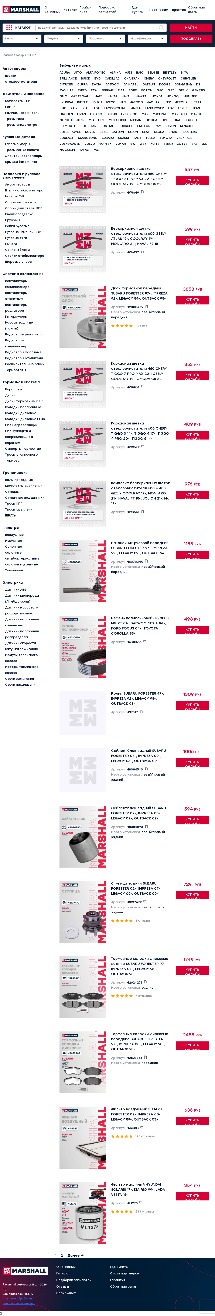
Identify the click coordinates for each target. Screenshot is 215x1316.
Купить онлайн (192, 181)
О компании (53, 10)
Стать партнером (125, 1273)
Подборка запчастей (107, 10)
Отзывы (62, 1286)
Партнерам (158, 10)
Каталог (70, 10)
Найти (191, 28)
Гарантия (178, 10)
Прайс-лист (85, 10)
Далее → (75, 1255)
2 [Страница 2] (62, 1255)
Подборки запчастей (74, 1280)
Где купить (137, 10)
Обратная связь (196, 10)
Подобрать (191, 39)
